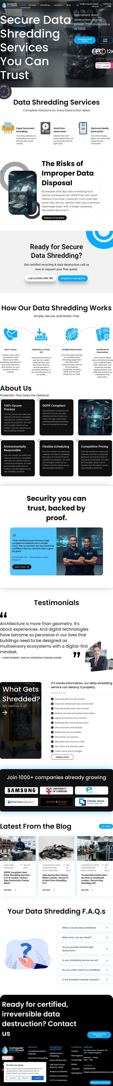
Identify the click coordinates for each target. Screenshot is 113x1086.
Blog (69, 5)
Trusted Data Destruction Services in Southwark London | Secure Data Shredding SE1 (94, 879)
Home (23, 5)
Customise (12, 1078)
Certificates (26, 7)
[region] (25, 1072)
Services (33, 5)
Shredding (45, 5)
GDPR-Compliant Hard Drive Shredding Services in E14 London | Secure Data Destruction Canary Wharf (17, 878)
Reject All (25, 1078)
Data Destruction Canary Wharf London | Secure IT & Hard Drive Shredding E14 (55, 879)
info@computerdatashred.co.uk (98, 1072)
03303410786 (89, 1068)
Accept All (38, 1078)
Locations (59, 5)
